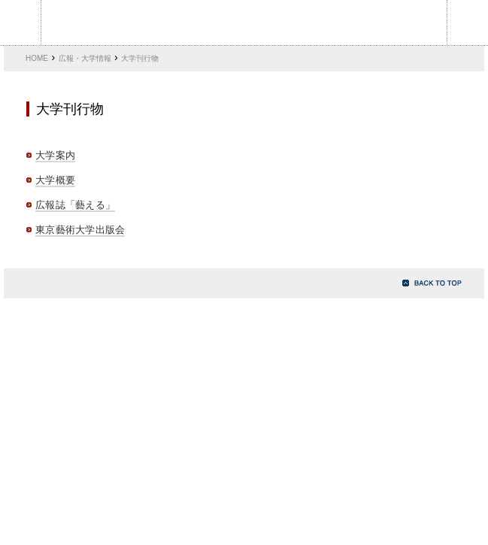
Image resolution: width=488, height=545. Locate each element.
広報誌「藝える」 (75, 204)
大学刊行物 (140, 58)
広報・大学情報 (85, 58)
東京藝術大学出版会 (80, 229)
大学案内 (55, 155)
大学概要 (55, 180)
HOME (37, 58)
